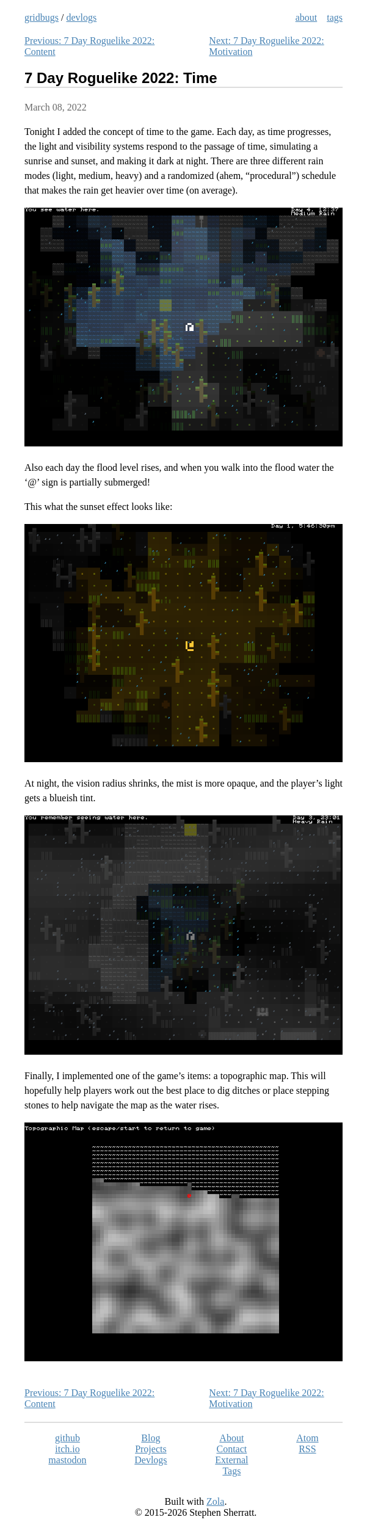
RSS (307, 1449)
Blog (150, 1438)
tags (335, 17)
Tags (231, 1471)
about (307, 17)
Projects (151, 1449)
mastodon (67, 1460)
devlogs (81, 17)
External (231, 1460)
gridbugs (41, 17)
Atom (307, 1438)
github (67, 1438)
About (231, 1438)
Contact (231, 1449)
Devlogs (150, 1460)
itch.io (67, 1449)
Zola (215, 1501)
